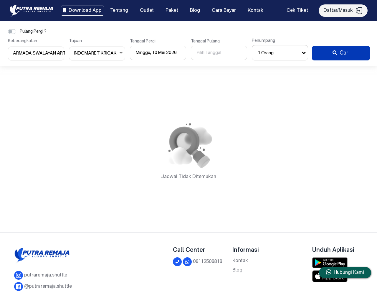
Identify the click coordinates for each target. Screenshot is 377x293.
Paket (172, 10)
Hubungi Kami (349, 272)
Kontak (255, 10)
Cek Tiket (297, 10)
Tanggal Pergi (143, 41)
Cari (341, 53)
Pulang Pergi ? (33, 31)
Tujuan (75, 41)
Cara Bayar (224, 10)
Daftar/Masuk (343, 11)
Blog (195, 10)
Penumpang (263, 41)
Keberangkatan (22, 41)
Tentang (119, 10)
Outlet (147, 10)
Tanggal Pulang (205, 41)
